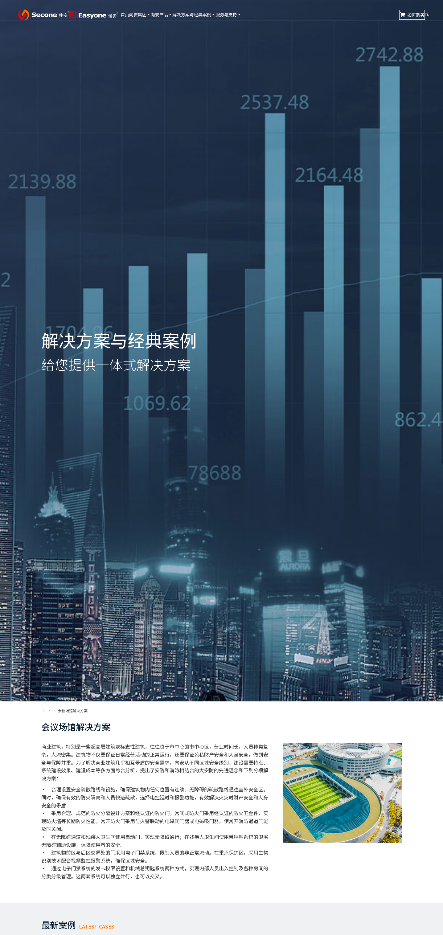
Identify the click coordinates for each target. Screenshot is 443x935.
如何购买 (379, 14)
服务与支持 (279, 14)
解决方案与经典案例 (234, 14)
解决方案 (61, 710)
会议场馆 (82, 710)
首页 (136, 14)
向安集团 (161, 14)
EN (420, 14)
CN (408, 14)
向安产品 (192, 14)
